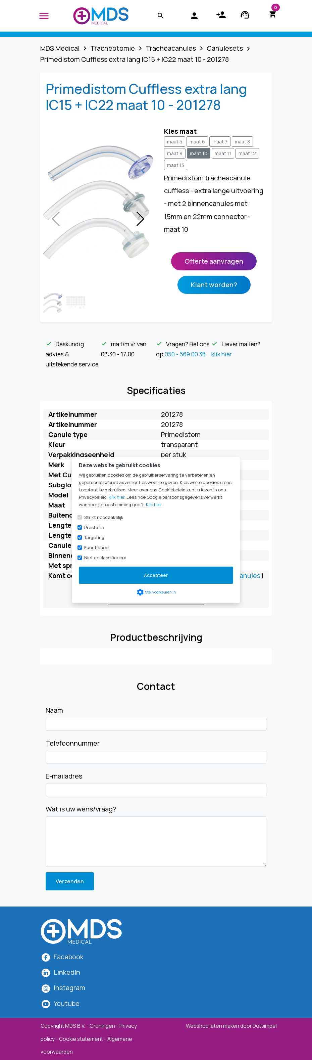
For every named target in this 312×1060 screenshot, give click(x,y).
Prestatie (94, 527)
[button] (140, 219)
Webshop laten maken (213, 1025)
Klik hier (116, 497)
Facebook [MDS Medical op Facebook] (69, 956)
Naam (54, 710)
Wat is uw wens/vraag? (81, 808)
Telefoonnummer (73, 743)
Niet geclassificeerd (105, 558)
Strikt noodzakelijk (103, 517)
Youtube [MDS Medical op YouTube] (67, 1003)
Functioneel (96, 547)
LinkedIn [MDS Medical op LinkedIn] (67, 972)
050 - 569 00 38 (185, 354)
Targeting (94, 537)
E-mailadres (64, 776)
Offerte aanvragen (214, 261)
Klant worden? (214, 284)
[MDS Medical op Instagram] (69, 987)
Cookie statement (81, 1039)
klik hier (221, 354)
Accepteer (156, 575)
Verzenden (70, 881)
